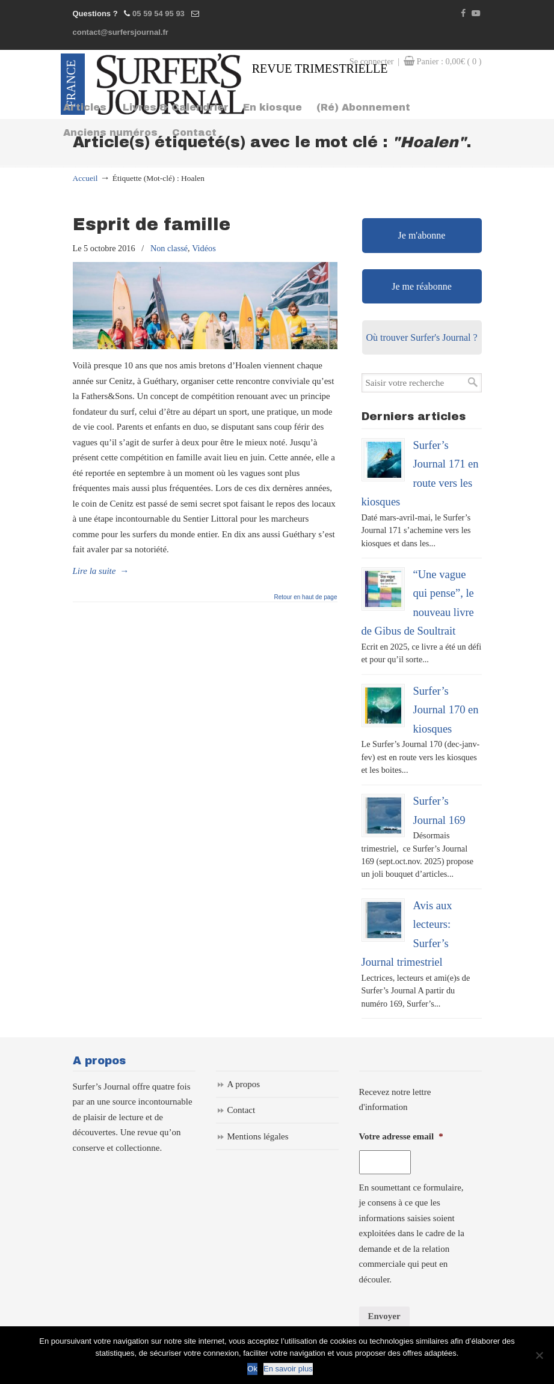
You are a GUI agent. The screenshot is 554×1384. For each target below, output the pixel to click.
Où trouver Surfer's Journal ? (421, 337)
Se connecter (371, 61)
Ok (252, 1368)
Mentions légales (258, 1136)
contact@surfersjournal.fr (120, 32)
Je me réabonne (422, 286)
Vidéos (204, 248)
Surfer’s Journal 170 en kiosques (446, 709)
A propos (243, 1084)
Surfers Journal (170, 84)
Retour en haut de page (305, 597)
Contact (241, 1110)
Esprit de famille (151, 224)
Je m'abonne (422, 235)
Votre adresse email (401, 1136)
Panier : (449, 61)
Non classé (169, 248)
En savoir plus (288, 1368)
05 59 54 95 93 (158, 13)
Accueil (85, 178)
